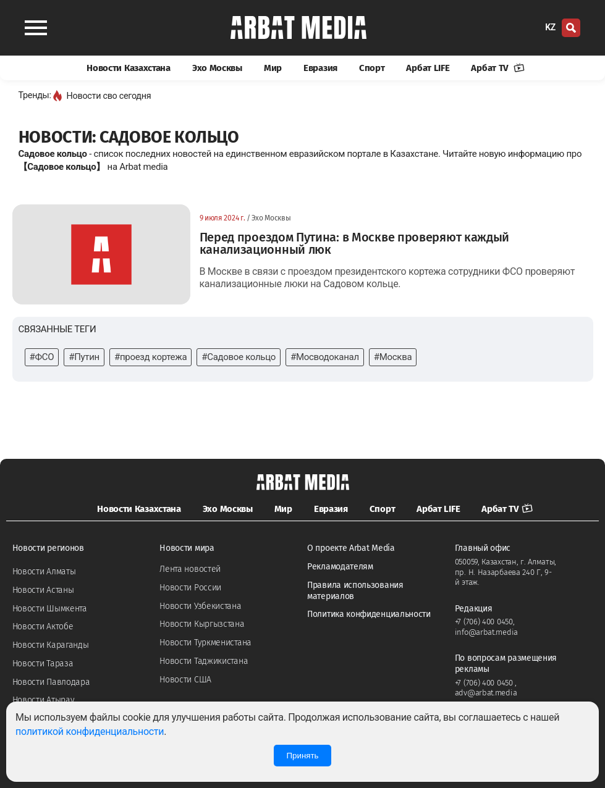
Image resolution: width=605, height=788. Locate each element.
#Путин (84, 357)
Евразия (320, 67)
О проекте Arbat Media (351, 548)
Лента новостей (190, 569)
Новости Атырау (43, 700)
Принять (302, 755)
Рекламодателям (340, 566)
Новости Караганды (50, 645)
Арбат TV (497, 67)
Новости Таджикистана (203, 661)
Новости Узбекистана (200, 606)
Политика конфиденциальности (369, 614)
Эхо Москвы (217, 67)
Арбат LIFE (427, 67)
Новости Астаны (43, 590)
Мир (273, 67)
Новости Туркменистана (205, 642)
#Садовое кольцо (238, 357)
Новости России (190, 587)
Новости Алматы (44, 571)
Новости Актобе (43, 626)
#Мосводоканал (324, 357)
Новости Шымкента (49, 608)
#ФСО (42, 357)
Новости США (185, 679)
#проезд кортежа (150, 357)
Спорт (372, 67)
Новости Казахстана (129, 67)
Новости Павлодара (51, 682)
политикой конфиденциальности (89, 731)
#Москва (393, 357)
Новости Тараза (43, 663)
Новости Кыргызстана (201, 624)
